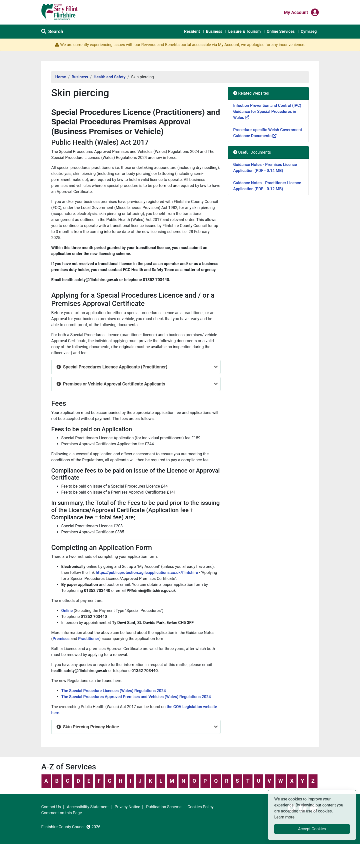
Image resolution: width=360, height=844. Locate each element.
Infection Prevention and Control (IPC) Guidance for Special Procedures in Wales (267, 111)
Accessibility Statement (87, 806)
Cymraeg (309, 31)
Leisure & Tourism (244, 31)
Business (214, 31)
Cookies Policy (201, 806)
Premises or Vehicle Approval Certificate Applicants (114, 383)
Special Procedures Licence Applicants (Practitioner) (115, 366)
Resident (192, 31)
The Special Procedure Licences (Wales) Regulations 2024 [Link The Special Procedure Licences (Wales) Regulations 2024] (113, 690)
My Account (296, 12)
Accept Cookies (312, 828)
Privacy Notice (127, 806)
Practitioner (88, 638)
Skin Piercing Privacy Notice (91, 726)
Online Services (281, 31)
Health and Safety (110, 77)
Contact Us (51, 806)
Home (60, 77)
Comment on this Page (61, 812)
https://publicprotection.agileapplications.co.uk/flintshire (147, 572)
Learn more (284, 816)
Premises (61, 638)
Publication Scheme (164, 806)
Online (67, 610)
